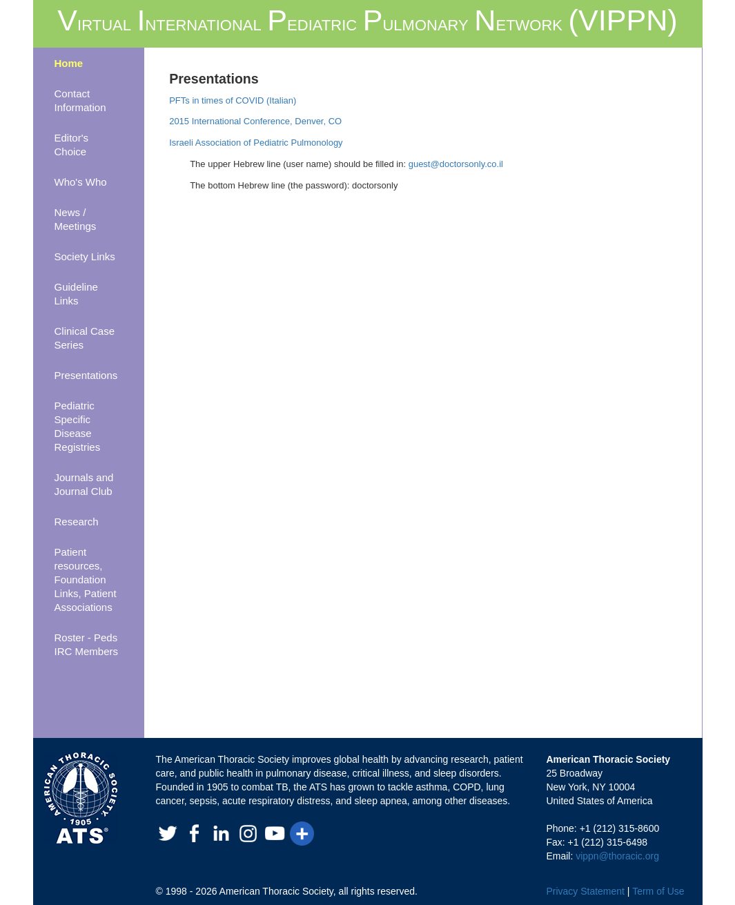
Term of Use (658, 891)
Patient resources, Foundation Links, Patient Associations (86, 579)
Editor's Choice (72, 144)
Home (69, 63)
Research (77, 521)
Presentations (86, 375)
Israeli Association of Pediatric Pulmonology (255, 142)
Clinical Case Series (85, 338)
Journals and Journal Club (84, 484)
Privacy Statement (585, 891)
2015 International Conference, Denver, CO (255, 121)
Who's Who (81, 182)
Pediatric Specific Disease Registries (78, 426)
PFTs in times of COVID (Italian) (232, 100)
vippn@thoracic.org (617, 856)
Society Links (85, 256)
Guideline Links (76, 293)
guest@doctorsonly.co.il (456, 164)
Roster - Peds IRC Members (87, 644)
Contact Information (80, 100)
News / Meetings (76, 219)
